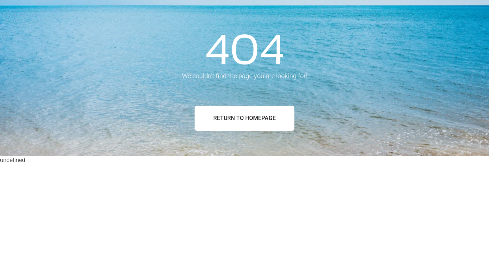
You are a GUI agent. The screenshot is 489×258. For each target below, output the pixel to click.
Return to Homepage (244, 118)
